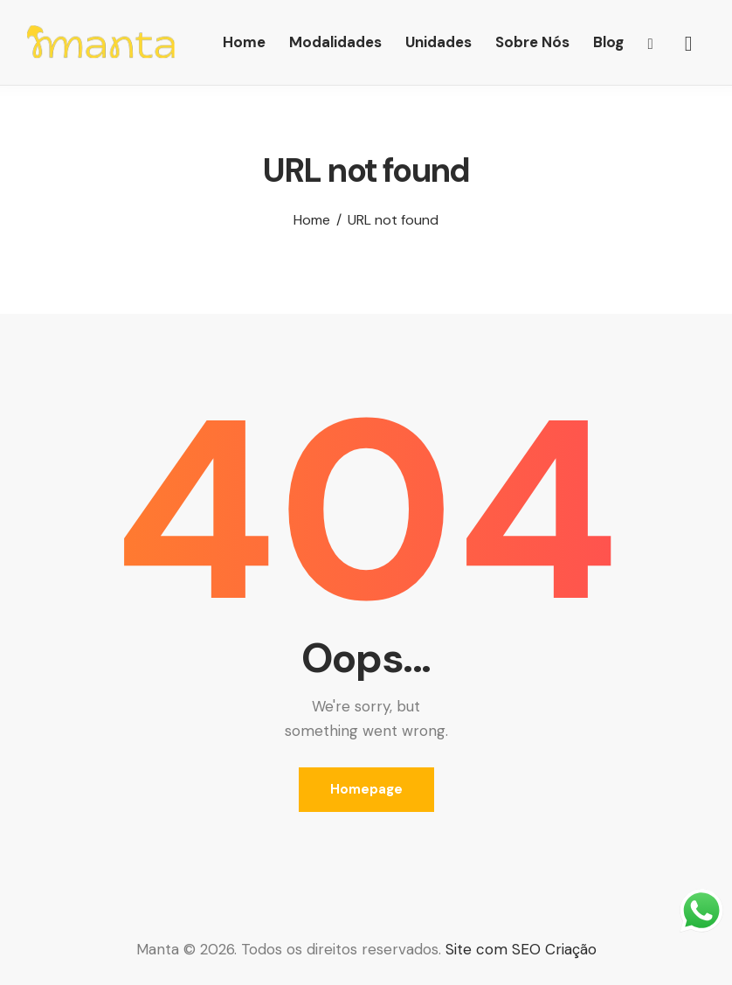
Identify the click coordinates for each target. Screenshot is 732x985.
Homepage (366, 789)
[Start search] (688, 45)
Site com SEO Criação (521, 949)
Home (311, 220)
